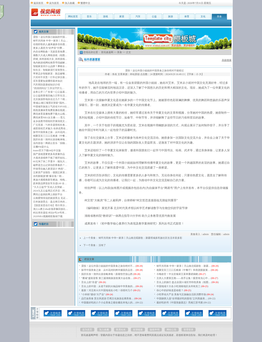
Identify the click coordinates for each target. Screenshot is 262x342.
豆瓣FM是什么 (41, 146)
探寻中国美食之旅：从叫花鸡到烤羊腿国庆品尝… (108, 270)
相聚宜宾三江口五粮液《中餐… (50, 135)
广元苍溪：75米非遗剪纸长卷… (50, 124)
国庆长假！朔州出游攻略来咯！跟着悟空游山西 (107, 274)
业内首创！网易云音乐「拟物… (50, 143)
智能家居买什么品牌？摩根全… (50, 66)
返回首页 (38, 3)
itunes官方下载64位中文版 (47, 150)
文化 (203, 16)
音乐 (89, 16)
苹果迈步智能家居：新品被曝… (50, 73)
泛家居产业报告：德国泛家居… (50, 172)
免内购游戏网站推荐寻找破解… (50, 62)
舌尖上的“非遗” (89, 282)
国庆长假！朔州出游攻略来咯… (50, 139)
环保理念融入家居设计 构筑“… (49, 168)
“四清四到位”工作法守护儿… (49, 88)
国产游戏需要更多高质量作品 (49, 154)
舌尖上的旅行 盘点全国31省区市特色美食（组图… (184, 282)
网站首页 (73, 16)
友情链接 (138, 329)
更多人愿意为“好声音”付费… (49, 48)
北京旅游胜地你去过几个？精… (50, 99)
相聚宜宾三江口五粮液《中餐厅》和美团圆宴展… (183, 270)
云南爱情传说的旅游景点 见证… (50, 198)
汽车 (138, 16)
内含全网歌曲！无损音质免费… (50, 51)
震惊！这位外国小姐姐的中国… (50, 37)
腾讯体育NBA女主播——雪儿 (49, 117)
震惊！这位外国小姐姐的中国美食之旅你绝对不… (108, 266)
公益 (154, 16)
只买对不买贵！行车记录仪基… (50, 77)
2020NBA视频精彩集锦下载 (48, 216)
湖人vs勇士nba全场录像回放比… (50, 209)
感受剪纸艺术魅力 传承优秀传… (50, 128)
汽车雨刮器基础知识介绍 (46, 84)
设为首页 (54, 3)
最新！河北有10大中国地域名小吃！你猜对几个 (107, 290)
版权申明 (155, 329)
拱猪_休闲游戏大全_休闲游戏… (50, 59)
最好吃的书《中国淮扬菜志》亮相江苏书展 (180, 302)
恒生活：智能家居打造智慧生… (50, 70)
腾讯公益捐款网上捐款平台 (47, 194)
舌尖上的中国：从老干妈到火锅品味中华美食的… (108, 286)
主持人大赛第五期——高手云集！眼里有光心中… (183, 278)
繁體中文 (85, 3)
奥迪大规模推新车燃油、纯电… (50, 179)
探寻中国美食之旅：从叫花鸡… (50, 132)
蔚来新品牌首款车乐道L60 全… (50, 183)
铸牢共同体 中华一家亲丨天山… (50, 40)
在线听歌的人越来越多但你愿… (50, 44)
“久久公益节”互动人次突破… (49, 187)
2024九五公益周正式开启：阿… (50, 190)
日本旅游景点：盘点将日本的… (50, 201)
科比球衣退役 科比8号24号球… (50, 212)
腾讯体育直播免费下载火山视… (50, 113)
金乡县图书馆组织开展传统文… (50, 121)
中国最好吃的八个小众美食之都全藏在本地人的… (108, 302)
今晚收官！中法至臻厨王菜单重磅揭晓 (177, 274)
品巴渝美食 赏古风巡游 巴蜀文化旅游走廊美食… (107, 298)
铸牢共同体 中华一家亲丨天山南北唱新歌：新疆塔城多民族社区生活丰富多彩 (140, 237)
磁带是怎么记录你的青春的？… (50, 165)
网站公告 (171, 329)
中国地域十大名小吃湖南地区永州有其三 (178, 286)
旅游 (170, 16)
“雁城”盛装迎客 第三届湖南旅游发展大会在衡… (107, 278)
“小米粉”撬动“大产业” (93, 294)
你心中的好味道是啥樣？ (170, 290)
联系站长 (121, 329)
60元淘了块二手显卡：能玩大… (50, 161)
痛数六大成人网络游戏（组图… (50, 55)
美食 (219, 16)
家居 (121, 16)
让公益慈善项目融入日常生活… (50, 95)
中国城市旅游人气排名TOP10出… (51, 106)
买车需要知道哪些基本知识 (47, 81)
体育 (186, 16)
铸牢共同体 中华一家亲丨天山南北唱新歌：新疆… (184, 266)
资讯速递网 (107, 52)
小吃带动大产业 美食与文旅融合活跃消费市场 (181, 294)
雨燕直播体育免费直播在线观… (50, 110)
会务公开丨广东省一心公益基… (50, 91)
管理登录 (188, 329)
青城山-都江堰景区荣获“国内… (50, 102)
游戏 (105, 16)
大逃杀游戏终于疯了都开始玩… (50, 157)
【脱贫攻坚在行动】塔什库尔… (50, 205)
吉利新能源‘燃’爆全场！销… (48, 176)
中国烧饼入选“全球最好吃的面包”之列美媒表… (182, 298)
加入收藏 (70, 3)
